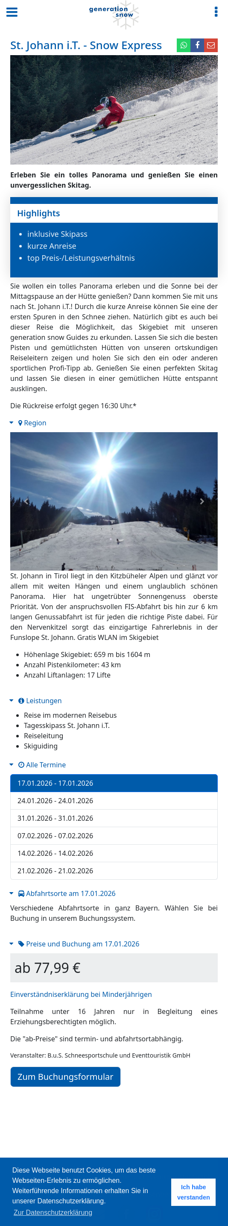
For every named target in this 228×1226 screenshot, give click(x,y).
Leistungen (40, 700)
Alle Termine (42, 764)
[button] (25, 501)
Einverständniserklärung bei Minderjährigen (81, 994)
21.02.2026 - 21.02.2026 (55, 870)
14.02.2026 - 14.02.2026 (55, 853)
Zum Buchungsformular (66, 1076)
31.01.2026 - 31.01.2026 (55, 818)
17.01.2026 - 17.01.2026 (55, 783)
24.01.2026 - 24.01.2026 (55, 800)
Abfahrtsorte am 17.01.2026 (67, 893)
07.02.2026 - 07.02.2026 (55, 835)
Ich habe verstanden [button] (193, 1192)
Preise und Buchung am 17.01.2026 (78, 944)
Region (32, 422)
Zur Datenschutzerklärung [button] (53, 1212)
